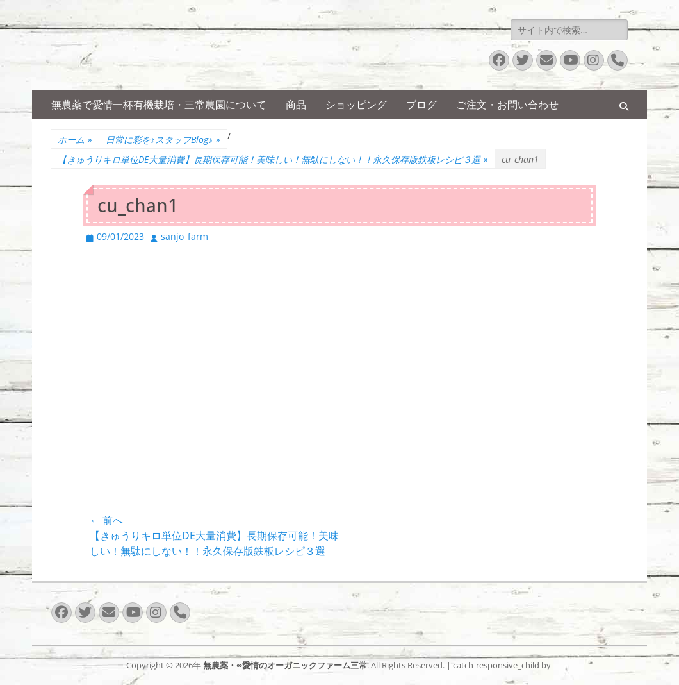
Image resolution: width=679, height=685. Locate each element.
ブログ (421, 104)
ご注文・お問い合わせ (507, 104)
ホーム (75, 139)
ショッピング (356, 104)
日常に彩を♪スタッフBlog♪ (163, 139)
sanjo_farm (184, 236)
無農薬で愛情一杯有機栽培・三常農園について (158, 104)
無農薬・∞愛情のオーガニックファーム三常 (285, 665)
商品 (296, 104)
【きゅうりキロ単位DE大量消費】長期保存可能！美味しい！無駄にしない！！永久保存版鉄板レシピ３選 (273, 159)
